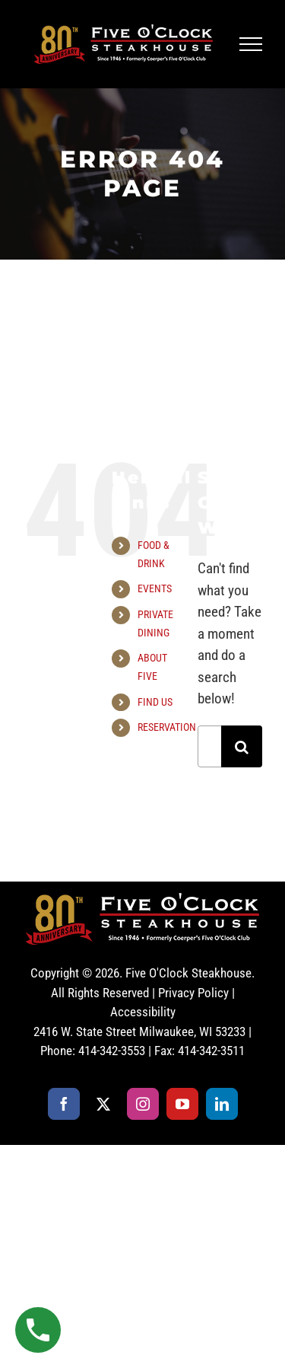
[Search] (242, 746)
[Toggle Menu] (251, 44)
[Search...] (209, 746)
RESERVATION (167, 727)
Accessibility (143, 1011)
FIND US (155, 702)
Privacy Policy (193, 992)
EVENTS (155, 588)
